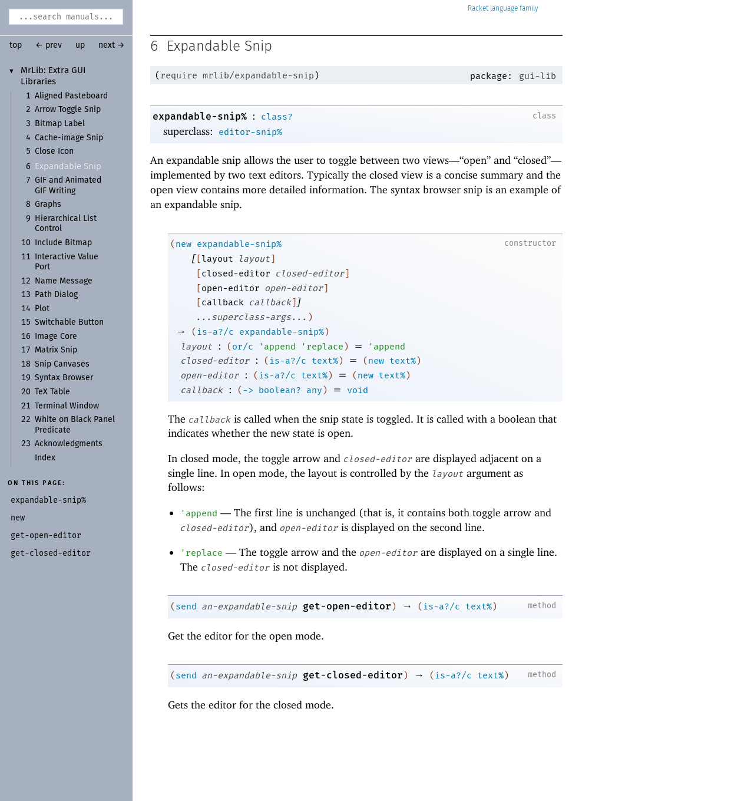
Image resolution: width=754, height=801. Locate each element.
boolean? (280, 390)
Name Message (63, 281)
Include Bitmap (63, 243)
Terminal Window (67, 406)
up (80, 45)
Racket (503, 8)
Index (45, 458)
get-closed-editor (353, 675)
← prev (48, 45)
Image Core (56, 336)
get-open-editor (347, 606)
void (357, 390)
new (183, 244)
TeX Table (52, 392)
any (314, 390)
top (15, 45)
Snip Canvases (62, 364)
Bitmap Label (60, 124)
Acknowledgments (68, 444)
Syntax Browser (64, 378)
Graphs (48, 204)
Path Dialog (56, 295)
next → (111, 45)
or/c (242, 346)
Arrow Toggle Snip (68, 110)
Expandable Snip (68, 166)
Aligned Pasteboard (71, 96)
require (178, 75)
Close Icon (54, 151)
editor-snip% (250, 132)
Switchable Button (69, 322)
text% (325, 360)
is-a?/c (215, 332)
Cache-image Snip (69, 138)
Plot (42, 309)
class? (277, 116)
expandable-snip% (200, 116)
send (186, 606)
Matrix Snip (56, 350)
